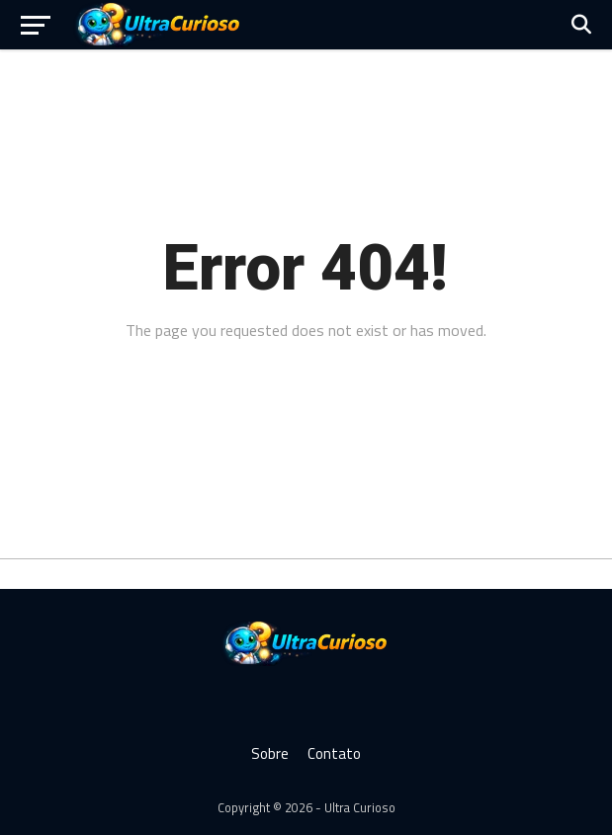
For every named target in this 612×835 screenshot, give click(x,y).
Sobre (270, 753)
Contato (334, 753)
